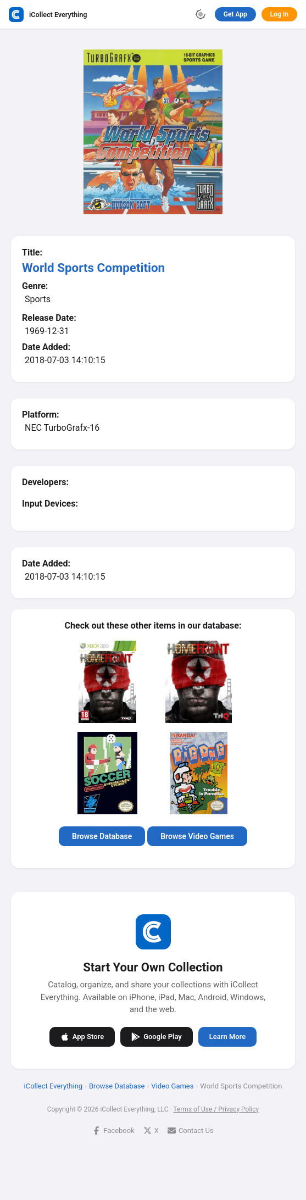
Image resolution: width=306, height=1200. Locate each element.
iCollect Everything (53, 1085)
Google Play (156, 1036)
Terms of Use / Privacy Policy (216, 1109)
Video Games (172, 1085)
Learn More (227, 1036)
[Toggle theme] (200, 14)
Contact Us (191, 1130)
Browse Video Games (197, 836)
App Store (82, 1036)
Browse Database (102, 836)
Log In (279, 14)
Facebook (113, 1130)
